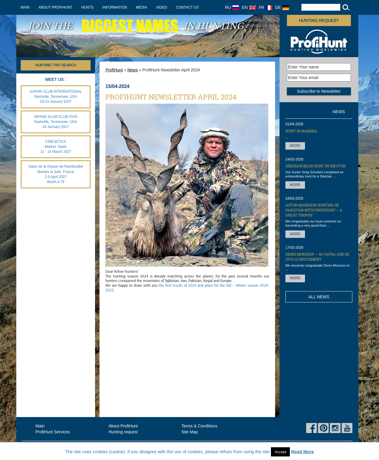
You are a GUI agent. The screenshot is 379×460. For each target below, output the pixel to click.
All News (319, 296)
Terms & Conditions (199, 426)
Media (141, 7)
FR (265, 7)
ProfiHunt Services (53, 431)
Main (25, 7)
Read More (302, 451)
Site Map (190, 431)
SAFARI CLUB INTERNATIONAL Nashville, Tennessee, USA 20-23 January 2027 (56, 96)
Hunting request (319, 20)
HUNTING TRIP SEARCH (55, 65)
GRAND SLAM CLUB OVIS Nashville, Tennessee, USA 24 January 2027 (56, 122)
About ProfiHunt (55, 7)
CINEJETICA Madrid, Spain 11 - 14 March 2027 (55, 147)
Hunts (87, 7)
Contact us (187, 7)
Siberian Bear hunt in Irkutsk (315, 166)
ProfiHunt (114, 70)
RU (232, 7)
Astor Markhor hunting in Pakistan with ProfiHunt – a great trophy (313, 210)
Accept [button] (280, 452)
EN (249, 7)
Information (114, 7)
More (295, 146)
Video (161, 7)
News (132, 70)
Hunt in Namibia (301, 131)
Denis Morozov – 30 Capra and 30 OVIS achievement (317, 257)
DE (282, 7)
